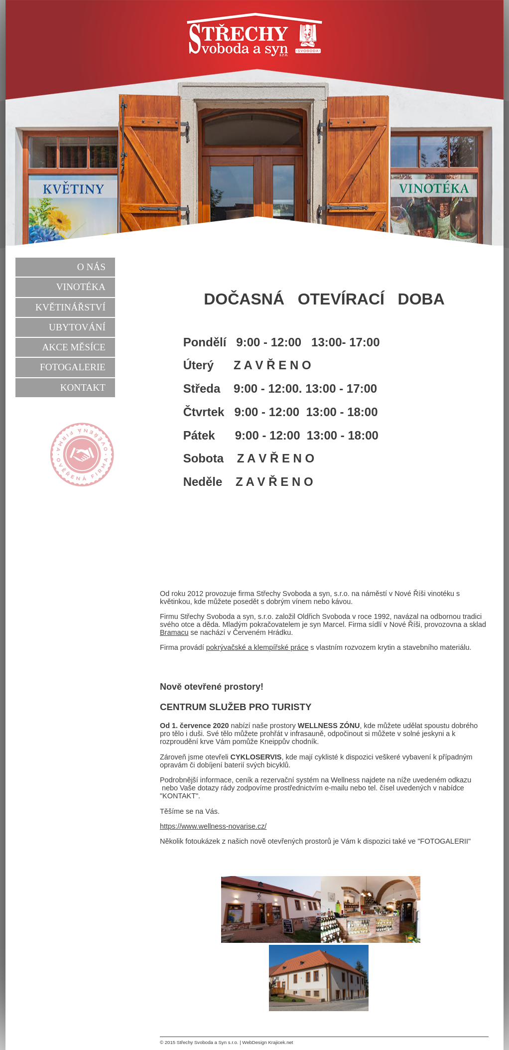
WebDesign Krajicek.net (267, 1042)
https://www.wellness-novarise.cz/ (213, 826)
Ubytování (77, 327)
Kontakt (83, 387)
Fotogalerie (73, 367)
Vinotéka (81, 287)
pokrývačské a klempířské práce (257, 647)
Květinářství (70, 307)
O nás (91, 267)
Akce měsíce (73, 347)
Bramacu (174, 632)
